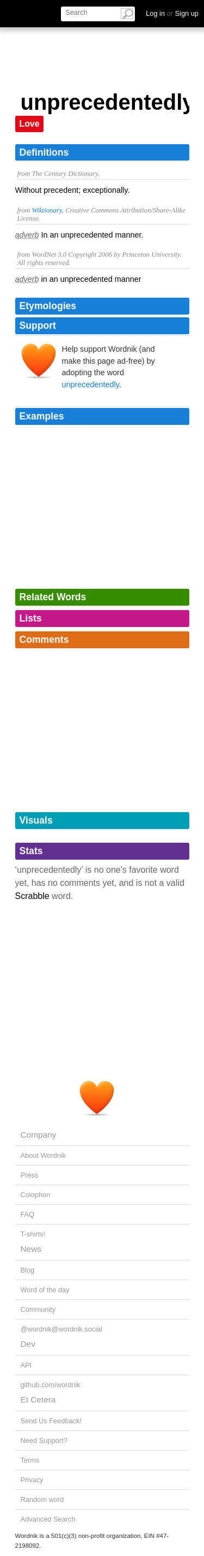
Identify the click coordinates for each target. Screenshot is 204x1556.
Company (39, 1134)
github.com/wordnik (51, 1385)
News (31, 1248)
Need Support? (44, 1440)
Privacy (32, 1480)
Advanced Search (48, 1519)
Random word (42, 1499)
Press (30, 1175)
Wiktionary (46, 210)
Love (30, 123)
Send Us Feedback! (51, 1421)
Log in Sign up (172, 13)
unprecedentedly (90, 384)
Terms (30, 1460)
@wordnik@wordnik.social (61, 1329)
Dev (28, 1343)
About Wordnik (43, 1155)
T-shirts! (33, 1234)
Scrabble (32, 896)
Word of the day (45, 1290)
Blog (28, 1270)
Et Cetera (38, 1399)
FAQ (28, 1214)
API (26, 1365)
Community (38, 1309)
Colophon (36, 1195)
